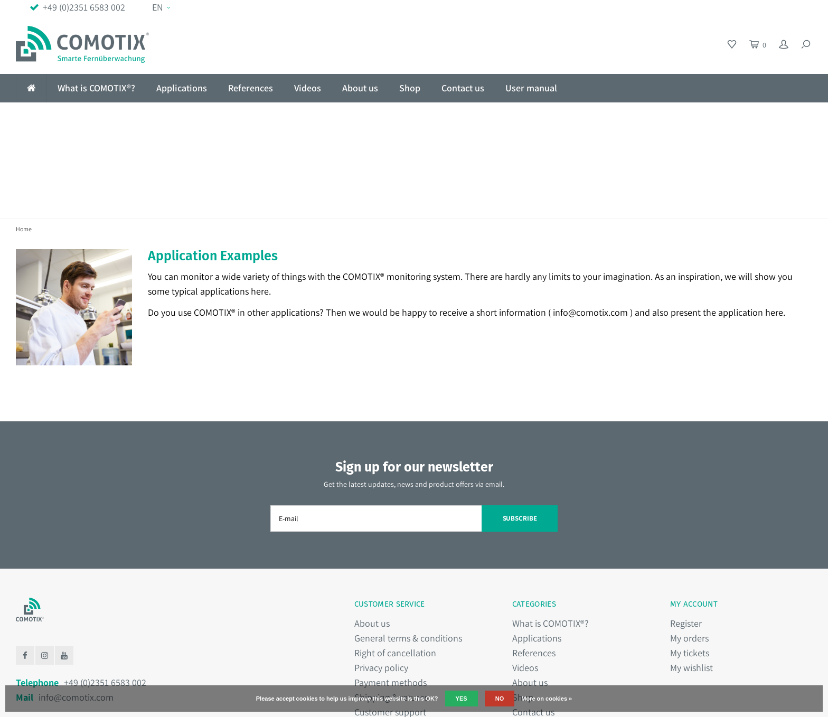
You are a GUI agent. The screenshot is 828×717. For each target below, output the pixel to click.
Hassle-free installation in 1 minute (487, 116)
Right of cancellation (395, 564)
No (499, 698)
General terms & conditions (408, 549)
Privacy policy (381, 579)
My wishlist (691, 579)
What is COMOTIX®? (96, 88)
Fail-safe (228, 116)
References (250, 88)
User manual (531, 88)
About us (360, 88)
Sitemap (371, 638)
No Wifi (39, 116)
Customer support (390, 623)
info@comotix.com (590, 224)
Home (24, 140)
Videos (307, 88)
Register (686, 535)
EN (161, 7)
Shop (409, 88)
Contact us (462, 88)
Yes (461, 698)
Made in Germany (765, 116)
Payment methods (390, 594)
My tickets (689, 564)
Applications (181, 88)
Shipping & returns (391, 608)
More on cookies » (546, 698)
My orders (689, 549)
